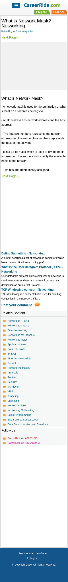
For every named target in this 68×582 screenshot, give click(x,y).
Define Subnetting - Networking (22, 253)
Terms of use (26, 553)
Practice (59, 12)
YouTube (42, 553)
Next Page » (10, 37)
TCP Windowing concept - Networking (27, 289)
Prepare (41, 12)
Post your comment (16, 305)
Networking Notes (24, 31)
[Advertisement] (34, 65)
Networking (6, 31)
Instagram (32, 558)
